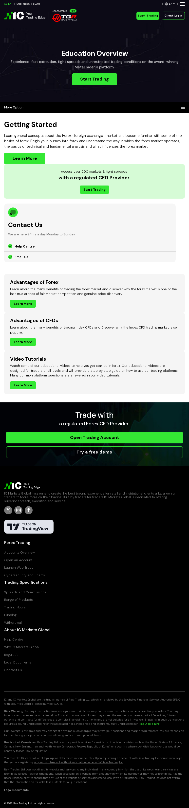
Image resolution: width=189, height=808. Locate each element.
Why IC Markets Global (21, 647)
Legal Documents (17, 662)
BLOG (36, 3)
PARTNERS (23, 3)
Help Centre (25, 246)
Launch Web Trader (19, 567)
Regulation (12, 655)
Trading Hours (15, 607)
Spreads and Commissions (25, 592)
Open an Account (18, 560)
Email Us (21, 257)
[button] (170, 4)
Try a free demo (94, 452)
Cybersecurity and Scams (24, 575)
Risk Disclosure (149, 724)
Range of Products (18, 600)
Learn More (25, 158)
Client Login (173, 15)
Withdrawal (13, 623)
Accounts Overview (19, 552)
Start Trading (148, 15)
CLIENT (8, 3)
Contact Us (13, 670)
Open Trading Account (94, 437)
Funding (10, 615)
